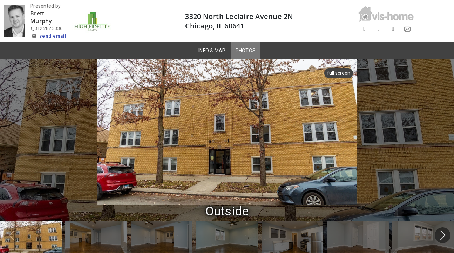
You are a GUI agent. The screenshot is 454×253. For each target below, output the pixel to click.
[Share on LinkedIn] (393, 29)
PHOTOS (246, 50)
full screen (336, 73)
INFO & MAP (212, 50)
